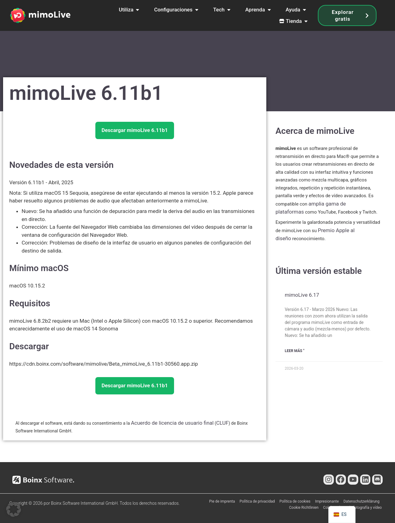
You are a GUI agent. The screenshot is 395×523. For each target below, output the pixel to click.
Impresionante (327, 501)
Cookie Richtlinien (303, 507)
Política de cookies (295, 501)
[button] (13, 509)
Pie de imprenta (222, 501)
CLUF (222, 423)
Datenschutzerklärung (361, 501)
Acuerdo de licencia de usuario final (172, 423)
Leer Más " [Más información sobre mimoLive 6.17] (295, 351)
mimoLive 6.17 (302, 295)
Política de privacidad (257, 501)
